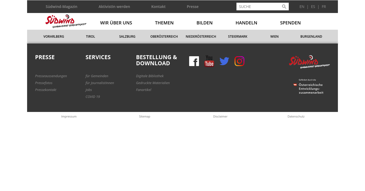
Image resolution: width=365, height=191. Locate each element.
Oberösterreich (164, 36)
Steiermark (237, 36)
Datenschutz (295, 116)
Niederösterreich (201, 36)
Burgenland (311, 36)
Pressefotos (43, 82)
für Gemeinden (97, 75)
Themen (164, 23)
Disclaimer (220, 116)
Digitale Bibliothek (150, 75)
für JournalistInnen (100, 82)
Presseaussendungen (51, 75)
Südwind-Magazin (61, 6)
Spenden (290, 23)
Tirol (90, 36)
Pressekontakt (45, 89)
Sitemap (144, 116)
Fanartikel (143, 89)
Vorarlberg (53, 36)
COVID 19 (93, 96)
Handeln (246, 23)
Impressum (69, 116)
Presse (192, 6)
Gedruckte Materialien (153, 82)
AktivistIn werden (114, 6)
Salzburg (127, 36)
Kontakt (158, 6)
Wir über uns (116, 23)
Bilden (205, 23)
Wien (274, 36)
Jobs (89, 89)
